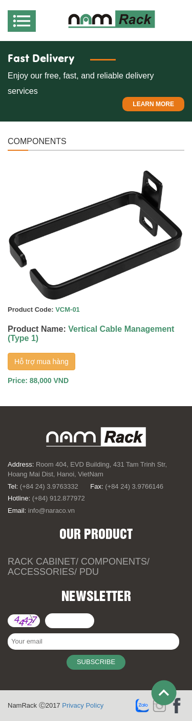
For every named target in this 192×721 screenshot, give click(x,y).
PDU (89, 572)
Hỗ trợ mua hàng (41, 361)
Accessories (41, 572)
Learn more (153, 104)
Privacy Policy (82, 705)
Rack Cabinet (42, 561)
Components (114, 561)
